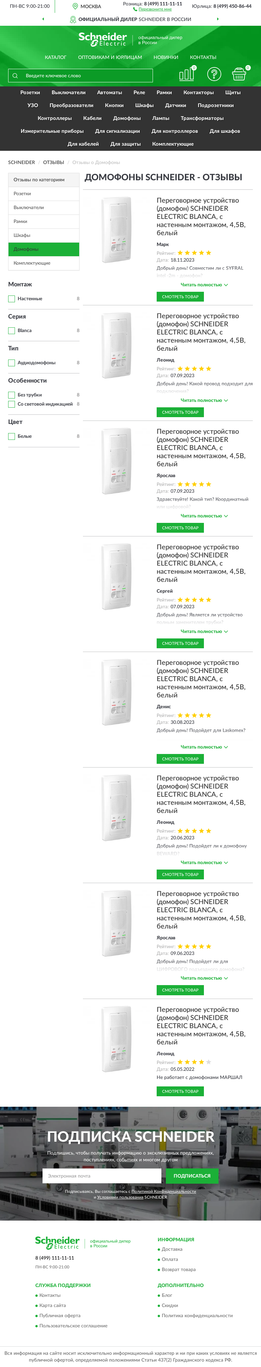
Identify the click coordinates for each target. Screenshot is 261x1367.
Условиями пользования (120, 1197)
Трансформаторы (202, 118)
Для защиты (125, 144)
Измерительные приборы (52, 131)
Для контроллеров (175, 131)
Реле (139, 92)
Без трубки (30, 395)
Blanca (25, 330)
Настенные (30, 299)
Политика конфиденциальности (197, 1315)
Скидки (170, 1305)
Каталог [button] (56, 57)
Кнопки (114, 105)
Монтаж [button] (20, 285)
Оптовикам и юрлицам (110, 57)
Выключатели (69, 92)
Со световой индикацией (45, 404)
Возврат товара (179, 1270)
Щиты (233, 92)
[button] (152, 9)
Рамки (164, 92)
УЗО (33, 105)
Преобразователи (71, 105)
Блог (167, 1295)
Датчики (175, 105)
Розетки (30, 92)
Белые (25, 436)
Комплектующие (173, 144)
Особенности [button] (27, 381)
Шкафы (144, 105)
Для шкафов (225, 131)
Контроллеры (55, 118)
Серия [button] (17, 317)
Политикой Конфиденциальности (164, 1191)
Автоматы (109, 92)
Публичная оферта (60, 1315)
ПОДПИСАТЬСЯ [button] (192, 1176)
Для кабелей (83, 144)
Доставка (172, 1249)
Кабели (92, 118)
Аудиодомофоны (36, 363)
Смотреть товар (180, 297)
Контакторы (199, 92)
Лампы (160, 118)
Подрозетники (216, 105)
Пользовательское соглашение (73, 1326)
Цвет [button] (15, 422)
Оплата (170, 1260)
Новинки (166, 57)
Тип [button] (13, 349)
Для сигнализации (117, 131)
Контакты (203, 57)
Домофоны (127, 118)
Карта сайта (52, 1305)
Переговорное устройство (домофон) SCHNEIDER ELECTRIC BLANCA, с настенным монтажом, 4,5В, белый (201, 217)
